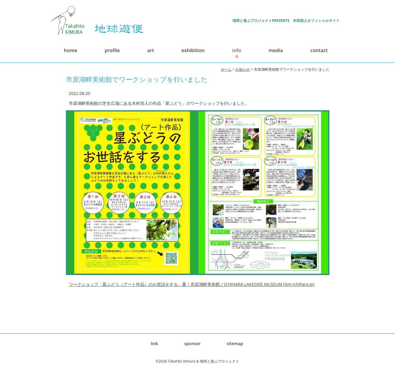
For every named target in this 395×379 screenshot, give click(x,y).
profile (112, 50)
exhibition (193, 50)
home (70, 50)
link (154, 343)
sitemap (235, 343)
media (276, 50)
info (236, 50)
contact (319, 50)
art (150, 50)
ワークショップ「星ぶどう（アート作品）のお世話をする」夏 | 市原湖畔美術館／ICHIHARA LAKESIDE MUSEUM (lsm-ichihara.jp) (192, 284)
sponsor (192, 343)
